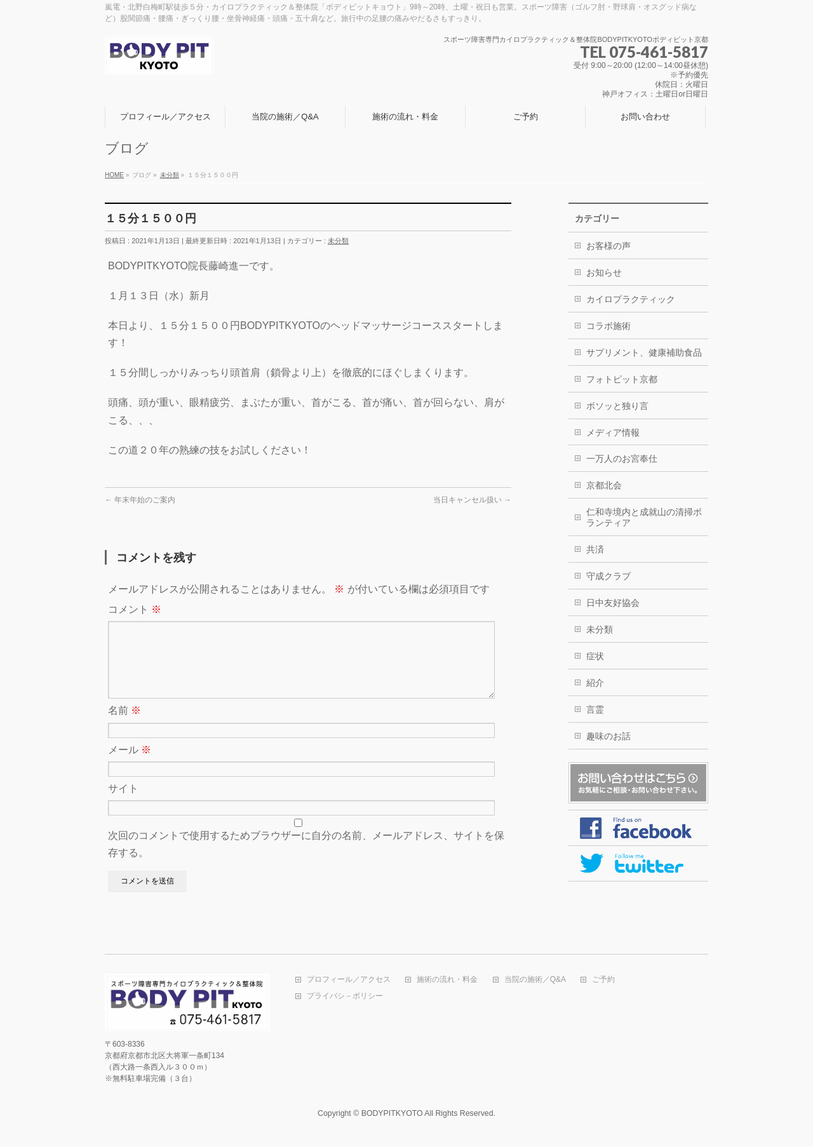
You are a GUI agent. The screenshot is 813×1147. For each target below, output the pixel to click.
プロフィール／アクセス (349, 981)
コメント (134, 609)
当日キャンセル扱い (472, 499)
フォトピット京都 (621, 379)
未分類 (338, 241)
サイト (123, 803)
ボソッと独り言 (617, 406)
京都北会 (604, 485)
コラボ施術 (608, 326)
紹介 (595, 683)
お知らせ (604, 272)
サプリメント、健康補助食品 (644, 352)
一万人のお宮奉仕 (621, 458)
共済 (595, 549)
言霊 (595, 709)
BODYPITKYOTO (392, 1114)
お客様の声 (608, 246)
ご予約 (603, 981)
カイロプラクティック (630, 299)
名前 (124, 725)
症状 (595, 656)
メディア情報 (613, 432)
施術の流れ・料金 (447, 981)
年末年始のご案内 (140, 499)
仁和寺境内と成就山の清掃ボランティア (644, 517)
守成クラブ (608, 576)
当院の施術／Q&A (535, 981)
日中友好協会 (613, 603)
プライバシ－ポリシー (345, 997)
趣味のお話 (608, 736)
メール (129, 765)
